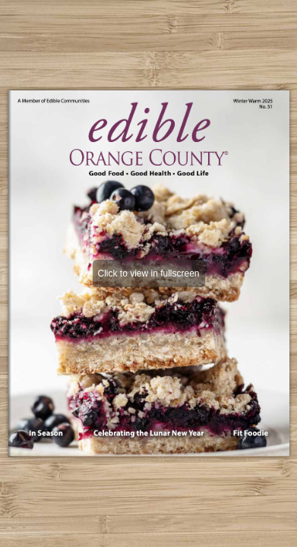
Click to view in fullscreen (148, 273)
